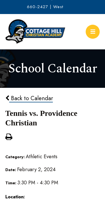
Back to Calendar (29, 98)
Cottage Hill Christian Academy (35, 31)
